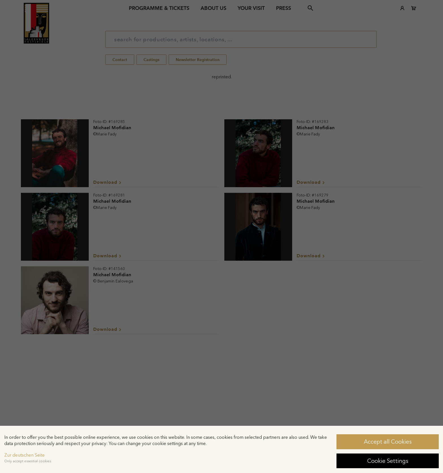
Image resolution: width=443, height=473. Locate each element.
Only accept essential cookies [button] (27, 461)
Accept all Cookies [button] (388, 441)
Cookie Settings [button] (387, 460)
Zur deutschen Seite (24, 455)
